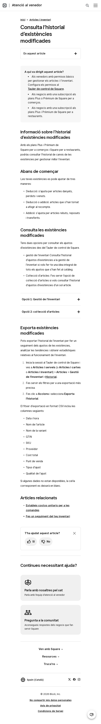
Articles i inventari (40, 19)
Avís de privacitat (50, 705)
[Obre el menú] (95, 5)
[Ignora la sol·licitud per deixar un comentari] (74, 533)
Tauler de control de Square (46, 88)
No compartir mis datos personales (51, 700)
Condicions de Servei (50, 711)
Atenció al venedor (27, 5)
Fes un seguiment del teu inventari (48, 516)
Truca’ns (50, 664)
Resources (50, 656)
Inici (22, 19)
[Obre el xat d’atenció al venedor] (91, 714)
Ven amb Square (50, 649)
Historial (51, 377)
